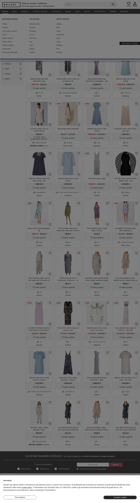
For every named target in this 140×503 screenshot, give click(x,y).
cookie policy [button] (27, 487)
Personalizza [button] (20, 497)
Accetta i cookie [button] (120, 497)
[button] (138, 477)
